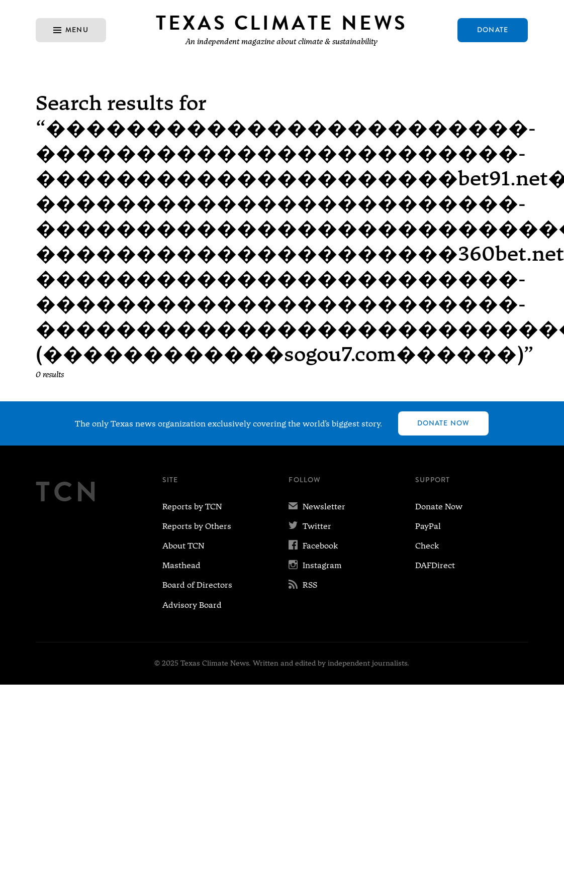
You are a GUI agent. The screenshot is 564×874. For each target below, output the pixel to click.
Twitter (310, 526)
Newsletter (317, 506)
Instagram (315, 565)
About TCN (183, 545)
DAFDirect (435, 565)
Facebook (313, 545)
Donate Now (443, 423)
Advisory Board (192, 605)
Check (427, 545)
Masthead (181, 565)
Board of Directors (197, 585)
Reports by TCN (192, 506)
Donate (492, 30)
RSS (303, 585)
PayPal (428, 526)
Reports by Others (196, 526)
